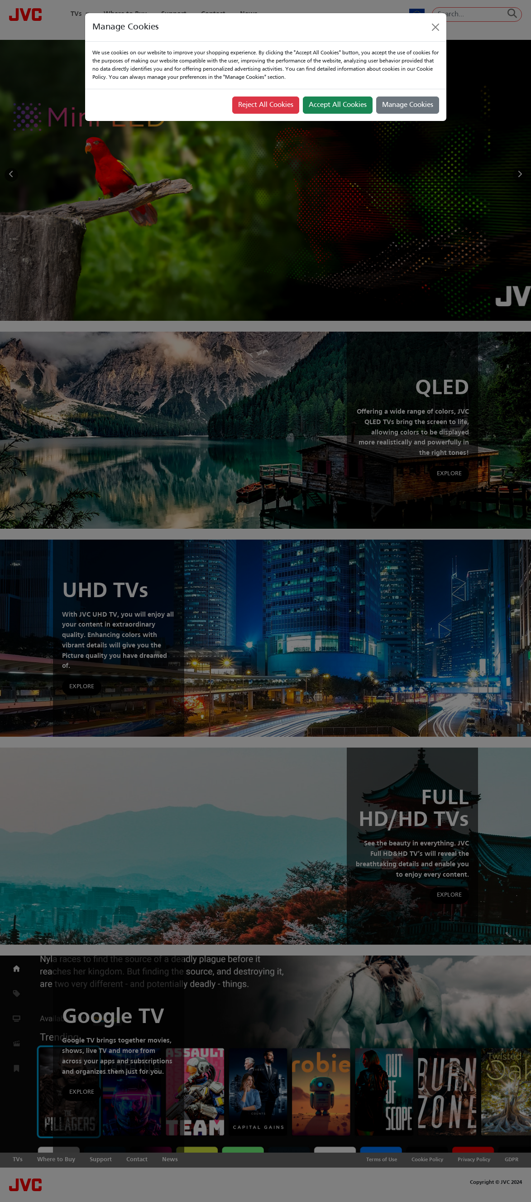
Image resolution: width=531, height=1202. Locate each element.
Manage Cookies (407, 105)
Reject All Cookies (265, 105)
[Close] (435, 27)
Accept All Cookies (338, 105)
